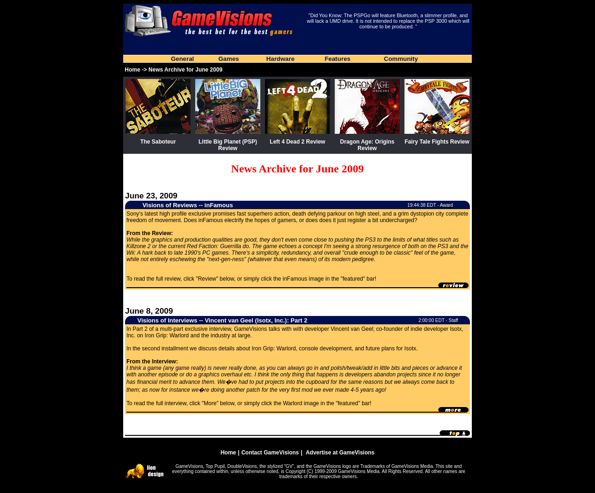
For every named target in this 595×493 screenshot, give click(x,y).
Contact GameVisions (270, 452)
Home (132, 69)
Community (401, 58)
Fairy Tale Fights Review (436, 141)
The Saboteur (158, 141)
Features (337, 58)
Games (228, 58)
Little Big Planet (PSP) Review (227, 144)
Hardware (280, 58)
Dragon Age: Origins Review (367, 144)
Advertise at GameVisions (340, 452)
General (182, 58)
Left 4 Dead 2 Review (297, 141)
